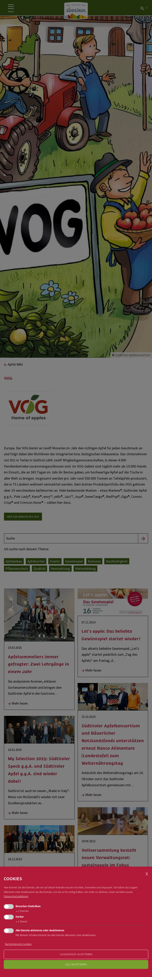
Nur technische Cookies (18, 944)
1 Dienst (21, 921)
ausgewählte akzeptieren (76, 954)
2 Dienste (22, 911)
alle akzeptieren (76, 964)
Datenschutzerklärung (16, 896)
